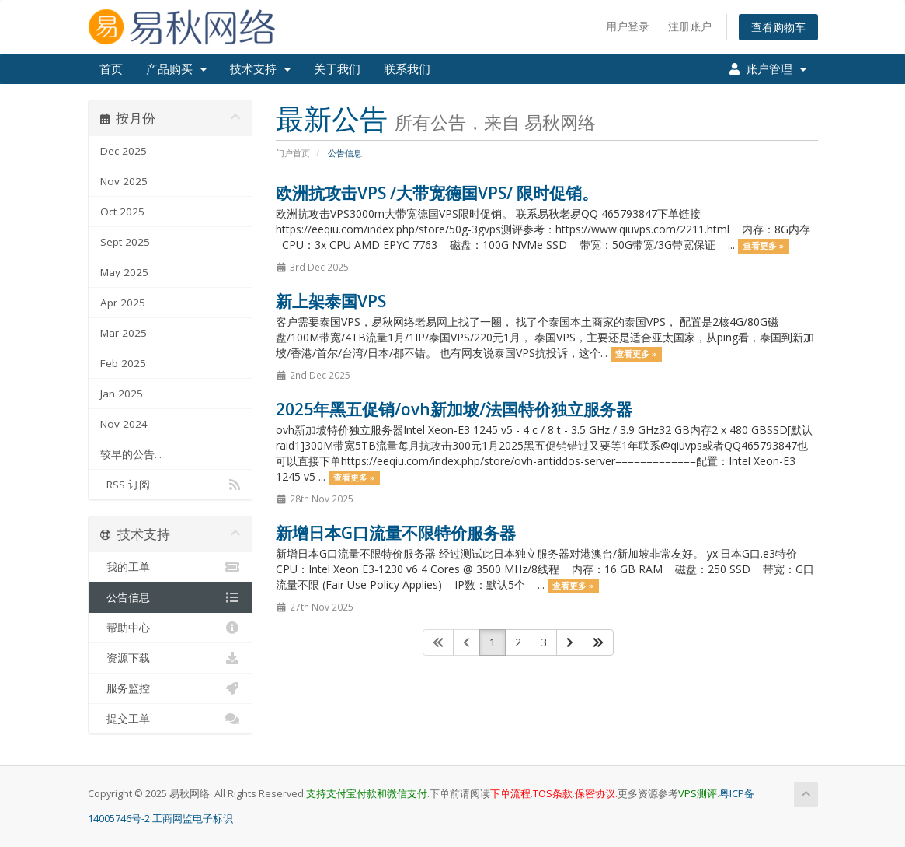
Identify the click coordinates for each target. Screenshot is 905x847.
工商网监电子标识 (192, 818)
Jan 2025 (121, 394)
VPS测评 (697, 793)
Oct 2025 (122, 212)
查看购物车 (778, 26)
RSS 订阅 (170, 484)
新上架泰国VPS (331, 301)
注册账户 (690, 26)
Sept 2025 (125, 242)
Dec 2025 (123, 151)
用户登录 (627, 26)
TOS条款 (553, 793)
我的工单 (170, 567)
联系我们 (407, 69)
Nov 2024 (124, 424)
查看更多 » (763, 245)
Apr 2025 (122, 303)
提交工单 (170, 718)
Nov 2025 (124, 181)
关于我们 (337, 69)
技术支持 (260, 69)
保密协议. (596, 793)
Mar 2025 (123, 333)
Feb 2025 (123, 363)
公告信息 (170, 597)
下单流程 (510, 793)
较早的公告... (131, 454)
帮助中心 (170, 627)
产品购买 (176, 69)
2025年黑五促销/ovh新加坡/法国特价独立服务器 (454, 409)
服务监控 (170, 688)
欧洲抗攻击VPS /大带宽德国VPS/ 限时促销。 (437, 193)
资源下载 (170, 658)
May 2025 (124, 272)
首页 (111, 69)
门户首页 (293, 153)
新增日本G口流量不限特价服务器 (396, 533)
